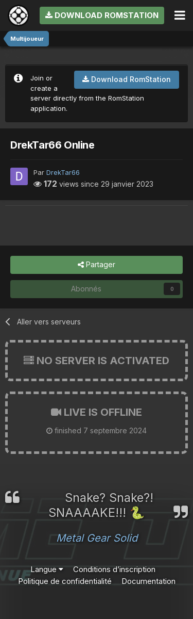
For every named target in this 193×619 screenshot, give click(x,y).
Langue (46, 569)
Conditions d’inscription (114, 569)
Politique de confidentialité (65, 581)
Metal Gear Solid (96, 538)
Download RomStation (102, 15)
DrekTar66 (63, 172)
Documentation (148, 581)
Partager (96, 264)
